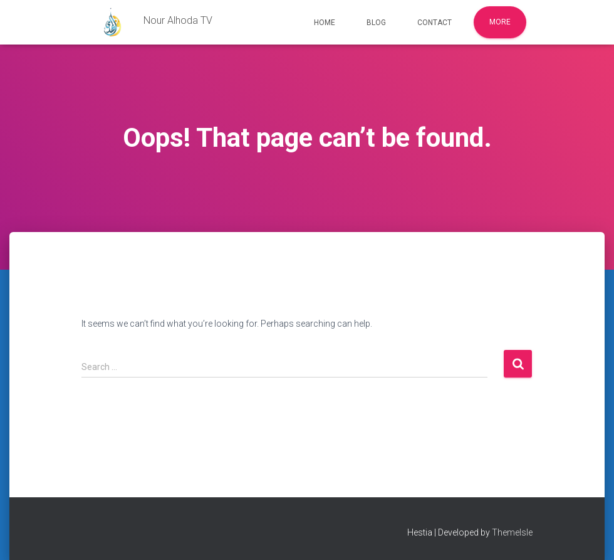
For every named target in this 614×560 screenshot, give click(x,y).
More (500, 22)
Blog (376, 22)
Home (324, 22)
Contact (434, 22)
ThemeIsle (512, 532)
